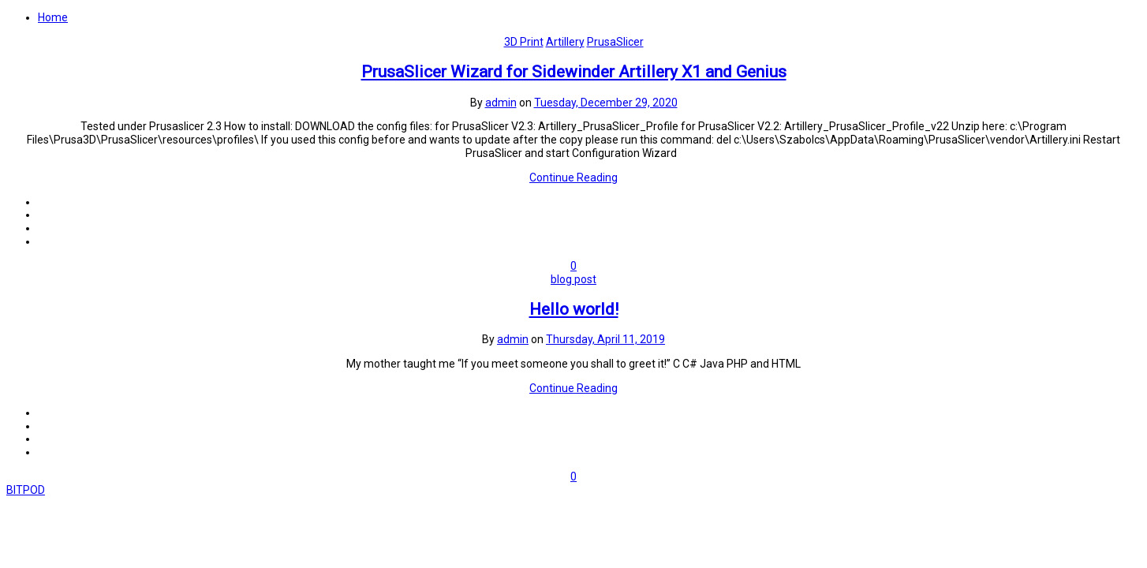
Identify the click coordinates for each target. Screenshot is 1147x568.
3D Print (524, 42)
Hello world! (573, 309)
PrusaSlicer (615, 42)
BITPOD (25, 490)
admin (501, 102)
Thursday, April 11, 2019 (605, 339)
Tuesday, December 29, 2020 (606, 102)
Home (53, 17)
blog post (573, 279)
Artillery (565, 42)
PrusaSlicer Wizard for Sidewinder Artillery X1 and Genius (573, 71)
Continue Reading (573, 177)
